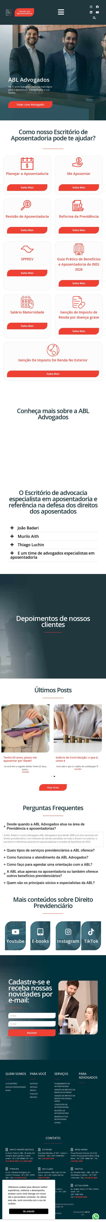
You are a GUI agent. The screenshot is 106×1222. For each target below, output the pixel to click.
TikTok (91, 941)
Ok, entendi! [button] (28, 1211)
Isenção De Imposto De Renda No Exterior (53, 360)
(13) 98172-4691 (90, 1177)
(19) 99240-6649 (80, 1197)
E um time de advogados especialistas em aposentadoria (52, 555)
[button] (53, 528)
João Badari (28, 527)
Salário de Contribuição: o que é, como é (77, 759)
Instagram (68, 941)
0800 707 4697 (44, 1177)
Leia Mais (25, 772)
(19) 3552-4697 (77, 1161)
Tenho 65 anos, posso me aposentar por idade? (20, 759)
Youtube (15, 941)
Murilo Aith (28, 536)
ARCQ (87, 1212)
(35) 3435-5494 (48, 1158)
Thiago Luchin (31, 544)
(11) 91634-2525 (20, 1177)
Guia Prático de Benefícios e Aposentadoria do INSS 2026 (79, 264)
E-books (40, 941)
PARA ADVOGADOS (88, 1075)
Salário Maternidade (27, 312)
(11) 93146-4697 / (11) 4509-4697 (19, 1161)
